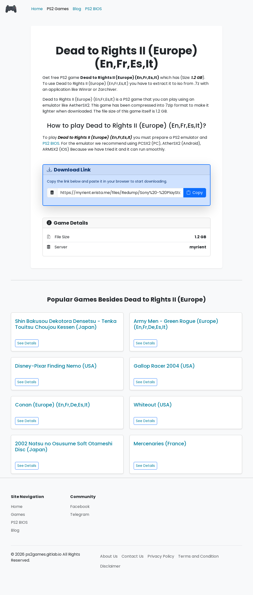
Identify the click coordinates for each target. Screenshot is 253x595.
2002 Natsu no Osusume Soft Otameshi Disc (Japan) (63, 446)
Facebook (80, 506)
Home (37, 9)
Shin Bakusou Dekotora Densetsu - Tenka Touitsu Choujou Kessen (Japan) (66, 324)
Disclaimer (110, 566)
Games (18, 514)
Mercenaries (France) (160, 443)
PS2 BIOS (93, 9)
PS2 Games (58, 9)
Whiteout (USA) (153, 404)
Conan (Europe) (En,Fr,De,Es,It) (52, 404)
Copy (195, 192)
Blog (77, 9)
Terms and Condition (198, 556)
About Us (109, 556)
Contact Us (133, 556)
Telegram (79, 514)
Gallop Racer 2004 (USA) (164, 365)
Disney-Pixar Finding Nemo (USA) (56, 365)
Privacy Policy (161, 556)
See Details (26, 343)
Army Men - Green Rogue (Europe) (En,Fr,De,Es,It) (176, 324)
